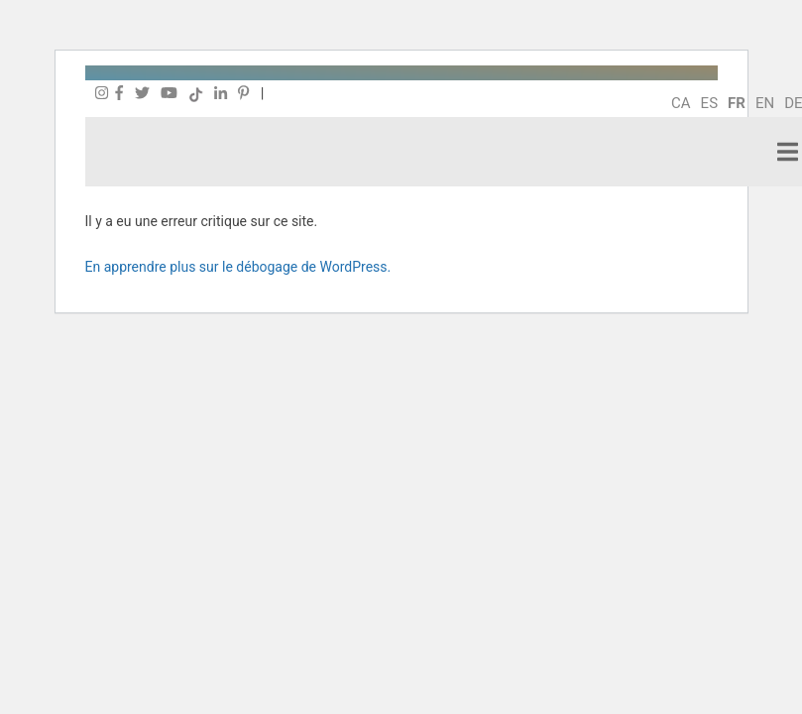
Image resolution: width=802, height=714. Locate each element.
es (709, 103)
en (764, 103)
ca (681, 103)
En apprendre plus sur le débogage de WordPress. (238, 267)
